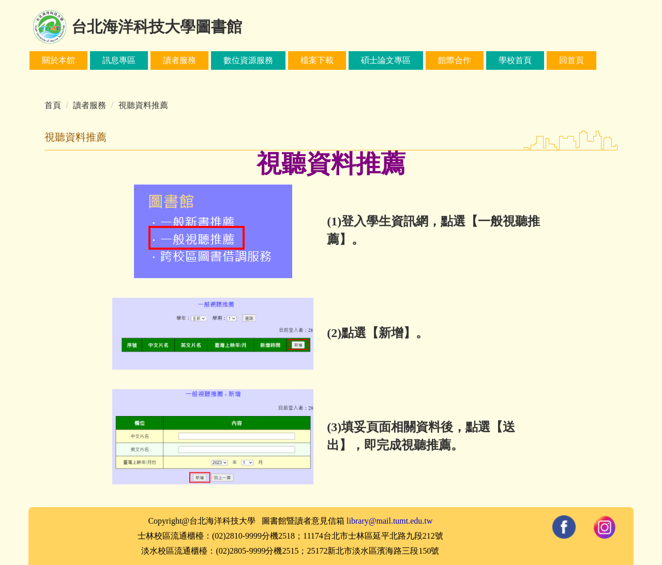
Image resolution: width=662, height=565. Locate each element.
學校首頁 (515, 60)
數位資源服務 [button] (248, 60)
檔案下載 (317, 60)
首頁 (52, 105)
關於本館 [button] (58, 60)
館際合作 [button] (454, 60)
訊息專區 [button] (119, 60)
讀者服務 (89, 105)
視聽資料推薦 (143, 105)
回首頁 (571, 60)
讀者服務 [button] (179, 60)
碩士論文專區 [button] (386, 60)
